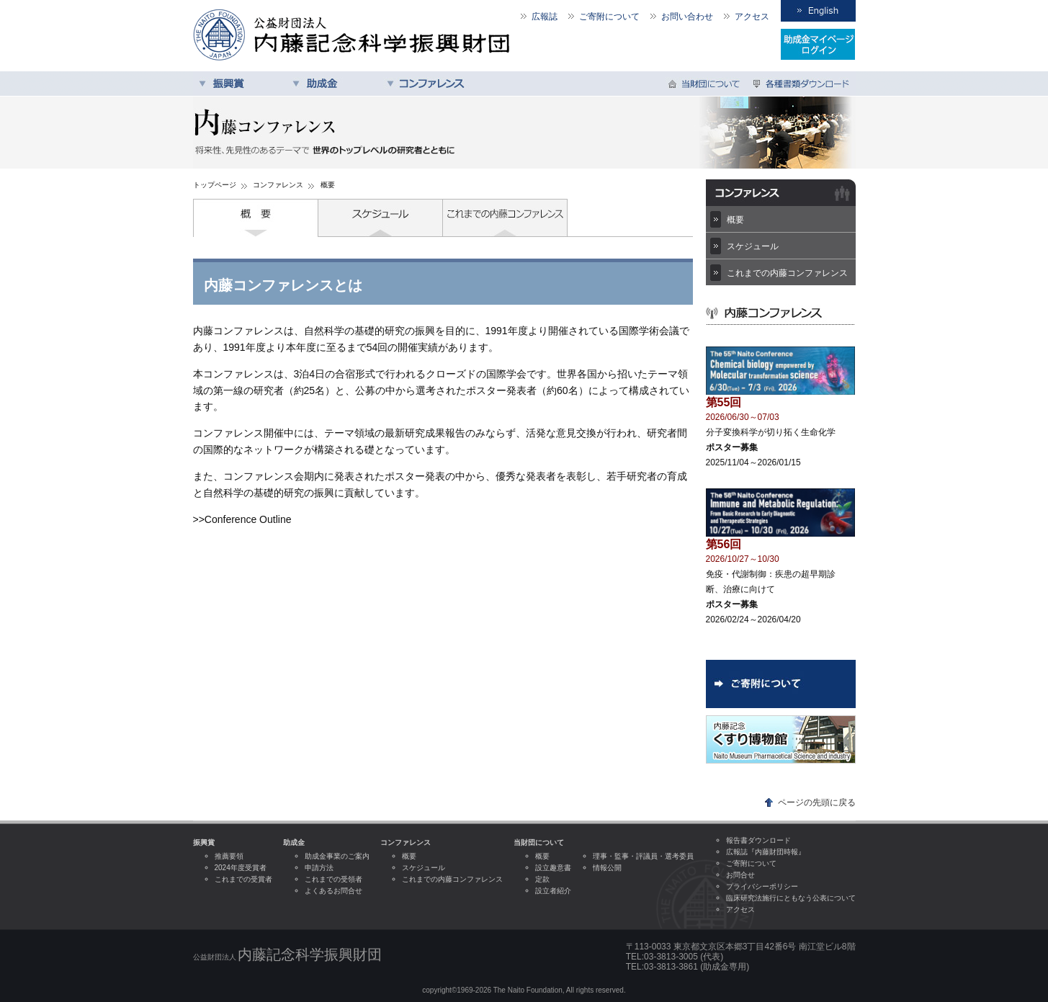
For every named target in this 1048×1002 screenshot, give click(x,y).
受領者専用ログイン (818, 44)
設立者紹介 (553, 891)
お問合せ (740, 875)
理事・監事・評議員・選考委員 (643, 856)
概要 (255, 218)
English (818, 11)
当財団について (706, 83)
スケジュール (380, 218)
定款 (542, 879)
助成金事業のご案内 (337, 856)
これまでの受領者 (333, 879)
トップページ (214, 185)
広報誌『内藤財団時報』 (765, 852)
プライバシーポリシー (762, 886)
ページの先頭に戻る (817, 802)
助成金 (333, 83)
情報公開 (607, 868)
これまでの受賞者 (243, 879)
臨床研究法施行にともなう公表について (791, 898)
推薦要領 (229, 856)
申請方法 (319, 868)
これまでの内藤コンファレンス (505, 218)
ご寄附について (609, 17)
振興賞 (240, 83)
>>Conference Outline (242, 519)
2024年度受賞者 (241, 868)
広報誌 (544, 17)
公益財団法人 (287, 954)
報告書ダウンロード (758, 840)
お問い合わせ (687, 17)
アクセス (752, 17)
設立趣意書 (553, 868)
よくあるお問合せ (333, 891)
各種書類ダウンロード (802, 83)
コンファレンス (427, 83)
